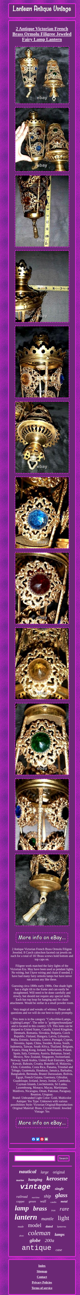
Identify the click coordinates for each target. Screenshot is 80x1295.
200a (49, 1240)
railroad (22, 1196)
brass (40, 1208)
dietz (21, 1235)
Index (41, 1265)
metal (64, 1201)
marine (20, 1180)
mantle (47, 1218)
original (59, 1172)
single (59, 1189)
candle (53, 1202)
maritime (35, 1197)
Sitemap (42, 1271)
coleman (39, 1233)
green (32, 1201)
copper (20, 1201)
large (45, 1172)
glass (61, 1195)
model (34, 1225)
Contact (42, 1277)
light (63, 1217)
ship (47, 1196)
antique (36, 1248)
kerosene (57, 1178)
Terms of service (42, 1288)
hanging (35, 1179)
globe (35, 1240)
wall (43, 1201)
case (59, 1250)
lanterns (61, 1226)
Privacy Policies (42, 1282)
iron (53, 1210)
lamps (59, 1234)
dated (49, 1226)
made (21, 1226)
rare (64, 1209)
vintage (35, 1187)
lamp (22, 1208)
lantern (26, 1217)
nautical (27, 1171)
